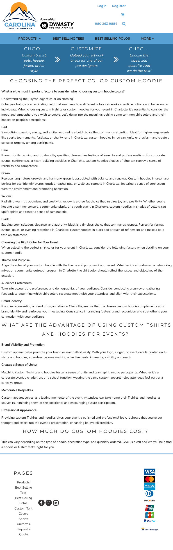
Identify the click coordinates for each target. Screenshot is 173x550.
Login (102, 6)
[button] (123, 15)
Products (23, 482)
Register (119, 6)
